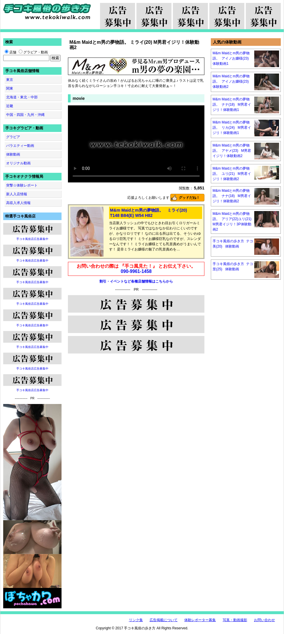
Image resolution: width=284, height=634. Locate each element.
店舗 (10, 52)
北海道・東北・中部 (22, 97)
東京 (9, 80)
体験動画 (13, 154)
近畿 (9, 106)
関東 (9, 88)
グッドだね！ (189, 198)
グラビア (13, 137)
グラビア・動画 (33, 52)
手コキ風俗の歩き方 (47, 11)
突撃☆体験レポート (22, 185)
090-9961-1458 (136, 271)
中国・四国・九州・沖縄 (25, 115)
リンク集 (136, 620)
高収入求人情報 (18, 203)
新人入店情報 (16, 194)
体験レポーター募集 (200, 620)
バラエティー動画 (20, 146)
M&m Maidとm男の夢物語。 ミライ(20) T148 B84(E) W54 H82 (148, 213)
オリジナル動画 (18, 163)
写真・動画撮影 (235, 620)
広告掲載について (164, 620)
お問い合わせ (264, 620)
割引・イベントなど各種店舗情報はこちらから (136, 281)
